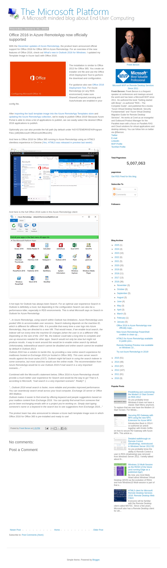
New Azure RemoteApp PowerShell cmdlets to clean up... (133, 333)
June (119, 301)
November (122, 285)
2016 (117, 281)
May (119, 305)
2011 (117, 374)
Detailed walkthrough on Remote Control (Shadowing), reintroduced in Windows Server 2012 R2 (141, 442)
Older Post (98, 530)
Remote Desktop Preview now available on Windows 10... (135, 346)
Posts (117, 189)
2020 (117, 265)
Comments (119, 194)
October (121, 289)
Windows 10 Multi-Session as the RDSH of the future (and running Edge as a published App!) (140, 468)
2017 (117, 277)
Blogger (96, 560)
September (122, 293)
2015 (117, 358)
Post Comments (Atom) (32, 535)
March (120, 313)
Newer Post (15, 530)
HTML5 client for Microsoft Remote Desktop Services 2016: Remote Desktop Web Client (141, 494)
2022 (117, 257)
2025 (117, 245)
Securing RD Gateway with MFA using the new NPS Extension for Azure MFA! (140, 418)
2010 (117, 378)
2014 (117, 362)
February (121, 318)
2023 (117, 253)
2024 (117, 249)
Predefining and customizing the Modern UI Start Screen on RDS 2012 (141, 394)
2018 (117, 273)
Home (57, 530)
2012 (117, 370)
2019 (117, 269)
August (120, 297)
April (119, 309)
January (121, 322)
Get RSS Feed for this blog (123, 176)
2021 (117, 261)
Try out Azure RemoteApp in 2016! (133, 352)
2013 (117, 366)
